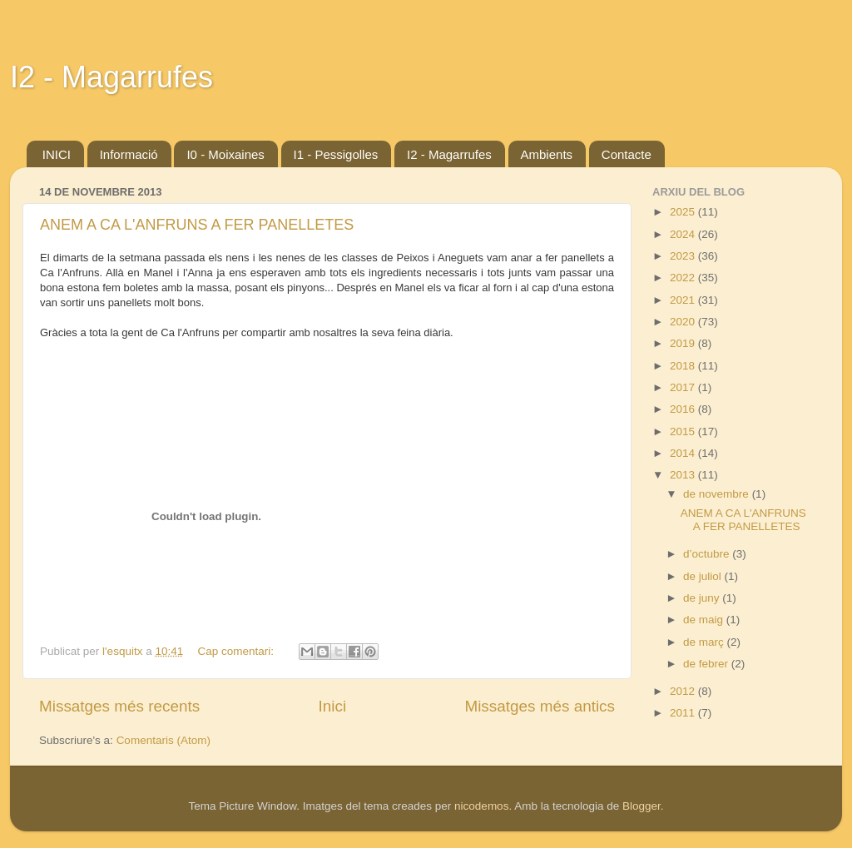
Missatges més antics (539, 706)
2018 (684, 366)
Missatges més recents (119, 706)
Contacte (626, 154)
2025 (684, 212)
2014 (684, 453)
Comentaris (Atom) (163, 740)
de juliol (704, 576)
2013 (684, 475)
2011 (684, 713)
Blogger (641, 806)
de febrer (707, 663)
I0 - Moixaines (225, 154)
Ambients (547, 154)
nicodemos (481, 806)
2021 (684, 300)
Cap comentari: (237, 651)
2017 (684, 387)
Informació (129, 154)
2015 (684, 431)
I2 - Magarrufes (111, 77)
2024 (684, 234)
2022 (684, 277)
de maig (704, 619)
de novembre (717, 494)
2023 (684, 256)
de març (705, 642)
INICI (56, 154)
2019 (684, 343)
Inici (333, 706)
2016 (684, 409)
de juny (702, 598)
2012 (684, 691)
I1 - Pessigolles (336, 154)
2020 (684, 321)
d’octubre (707, 554)
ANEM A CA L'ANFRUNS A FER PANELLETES (197, 224)
